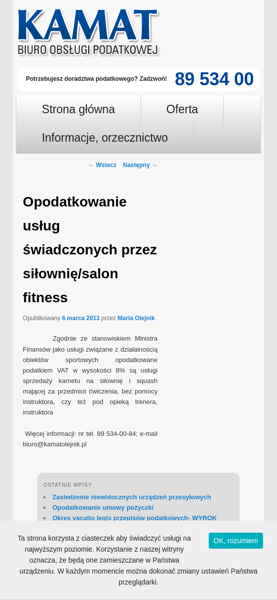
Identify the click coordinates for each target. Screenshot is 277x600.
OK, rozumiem (236, 541)
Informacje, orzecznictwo (105, 137)
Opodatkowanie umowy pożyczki (102, 507)
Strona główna (78, 109)
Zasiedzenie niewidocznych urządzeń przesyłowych (131, 497)
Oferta (182, 109)
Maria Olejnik (136, 318)
